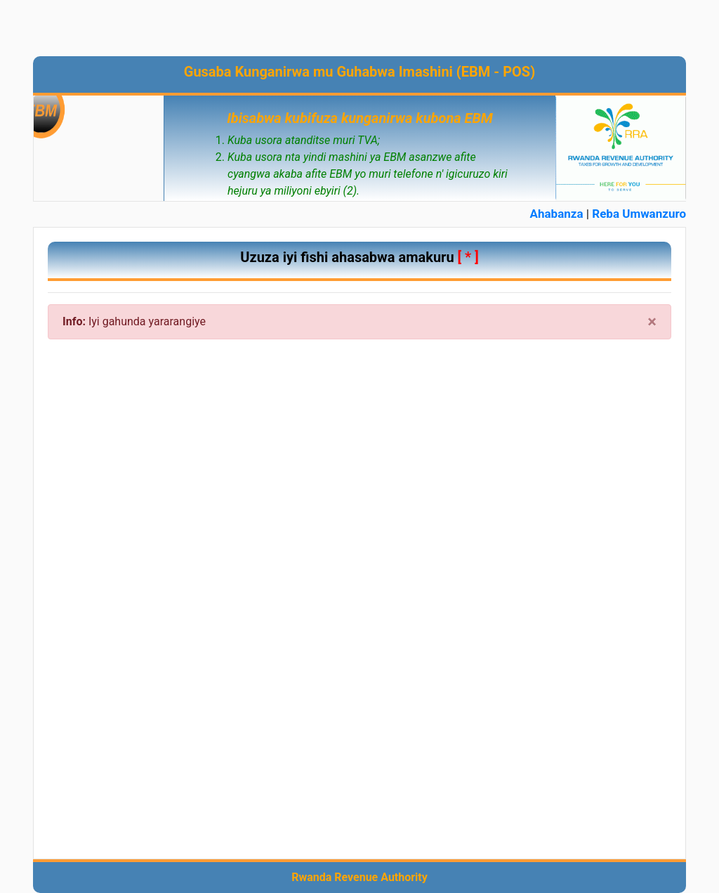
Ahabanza (556, 214)
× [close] (652, 322)
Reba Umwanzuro (639, 214)
